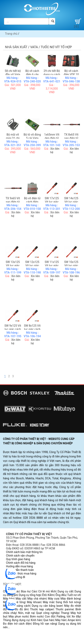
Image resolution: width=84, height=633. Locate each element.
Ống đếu (60, 595)
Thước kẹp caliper (41, 609)
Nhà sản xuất (16, 47)
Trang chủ (11, 33)
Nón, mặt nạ (26, 612)
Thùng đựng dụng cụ (16, 620)
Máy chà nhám (36, 598)
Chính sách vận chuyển (20, 555)
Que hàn (48, 620)
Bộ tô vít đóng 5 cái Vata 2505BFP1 (32, 138)
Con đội (50, 616)
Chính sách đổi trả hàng (20, 562)
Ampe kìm (74, 620)
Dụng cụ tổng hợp (30, 595)
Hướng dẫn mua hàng (19, 566)
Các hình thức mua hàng (21, 573)
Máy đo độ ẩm (18, 609)
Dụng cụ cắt (65, 591)
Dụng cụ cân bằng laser (47, 605)
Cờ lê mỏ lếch (47, 591)
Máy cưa (53, 598)
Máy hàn (60, 620)
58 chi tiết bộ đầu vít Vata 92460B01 (13, 74)
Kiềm (51, 595)
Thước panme (65, 609)
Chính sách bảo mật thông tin (24, 552)
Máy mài (48, 602)
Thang (65, 612)
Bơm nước (36, 616)
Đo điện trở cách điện (17, 623)
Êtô (44, 595)
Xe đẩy (76, 616)
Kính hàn (36, 620)
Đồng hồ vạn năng (44, 623)
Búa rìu (25, 591)
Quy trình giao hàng (18, 559)
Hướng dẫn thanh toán (20, 569)
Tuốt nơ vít (73, 595)
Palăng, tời (63, 616)
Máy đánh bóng (70, 598)
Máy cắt (21, 598)
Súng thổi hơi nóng (68, 602)
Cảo (34, 591)
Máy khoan (34, 602)
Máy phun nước (18, 616)
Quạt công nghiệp (47, 612)
